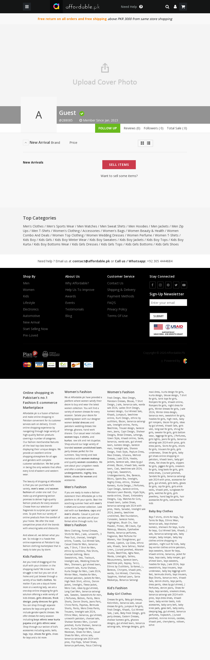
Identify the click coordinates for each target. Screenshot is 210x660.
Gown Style (113, 438)
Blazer (122, 421)
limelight (77, 584)
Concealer (112, 519)
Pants (89, 598)
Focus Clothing (93, 645)
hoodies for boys (157, 564)
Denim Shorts (80, 601)
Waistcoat (69, 631)
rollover (180, 621)
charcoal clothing (73, 554)
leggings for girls (164, 435)
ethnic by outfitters (75, 550)
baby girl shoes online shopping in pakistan (166, 456)
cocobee (180, 618)
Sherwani (76, 564)
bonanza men (156, 415)
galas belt (166, 608)
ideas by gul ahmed (87, 588)
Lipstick (120, 542)
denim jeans (166, 587)
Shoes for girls (169, 452)
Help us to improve (79, 289)
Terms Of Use (117, 315)
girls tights (154, 439)
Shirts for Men (72, 534)
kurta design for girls (172, 391)
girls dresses (43, 597)
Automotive (31, 315)
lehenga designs (130, 626)
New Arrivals (33, 162)
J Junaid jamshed (124, 549)
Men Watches (87, 226)
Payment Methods (120, 296)
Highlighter (113, 522)
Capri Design (127, 431)
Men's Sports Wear (60, 226)
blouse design (171, 395)
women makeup (90, 458)
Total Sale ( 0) (177, 128)
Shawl (126, 495)
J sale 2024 (94, 571)
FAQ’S (111, 302)
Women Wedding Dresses (105, 235)
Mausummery (114, 559)
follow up (107, 128)
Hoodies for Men (87, 574)
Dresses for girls (115, 599)
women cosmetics (87, 462)
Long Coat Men (72, 591)
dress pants (155, 584)
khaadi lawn (113, 502)
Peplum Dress (136, 451)
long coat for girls (163, 429)
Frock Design (114, 397)
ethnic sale (86, 635)
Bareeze (136, 475)
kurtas (68, 440)
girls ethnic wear (46, 623)
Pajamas (83, 604)
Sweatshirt (125, 472)
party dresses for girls (45, 601)
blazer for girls (170, 422)
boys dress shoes (164, 597)
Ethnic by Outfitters (118, 566)
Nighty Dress (114, 482)
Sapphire (112, 576)
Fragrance (112, 536)
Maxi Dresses (114, 455)
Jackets (110, 461)
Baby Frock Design (129, 613)
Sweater (74, 594)
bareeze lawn (130, 559)
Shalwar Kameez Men (76, 621)
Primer (120, 526)
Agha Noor (133, 552)
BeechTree (121, 552)
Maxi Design (128, 397)
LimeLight (121, 556)
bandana (84, 510)
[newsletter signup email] (168, 302)
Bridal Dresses (124, 434)
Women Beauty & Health (146, 231)
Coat (116, 468)
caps (93, 510)
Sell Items (119, 164)
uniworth (93, 534)
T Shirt (73, 547)
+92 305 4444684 (159, 261)
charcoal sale (92, 618)
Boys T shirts (155, 517)
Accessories (91, 231)
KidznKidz (112, 602)
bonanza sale (130, 404)
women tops (72, 436)
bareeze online (130, 488)
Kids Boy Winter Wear (71, 240)
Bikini (110, 478)
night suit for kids (169, 544)
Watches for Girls (132, 499)
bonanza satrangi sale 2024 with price (167, 441)
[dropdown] (175, 7)
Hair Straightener (126, 539)
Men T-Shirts (40, 231)
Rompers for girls (157, 402)
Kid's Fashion (117, 588)
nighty (87, 472)
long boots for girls (167, 469)
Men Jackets (160, 226)
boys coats (160, 557)
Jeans (116, 431)
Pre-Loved (30, 335)
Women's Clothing (66, 231)
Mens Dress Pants (90, 608)
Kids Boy (29, 240)
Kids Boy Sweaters (103, 240)
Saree (140, 438)
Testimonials (74, 309)
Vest (80, 557)
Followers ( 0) (153, 128)
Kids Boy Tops (157, 240)
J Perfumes (70, 598)
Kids (26, 296)
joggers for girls (166, 466)
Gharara (126, 455)
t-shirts (84, 436)
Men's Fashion (76, 525)
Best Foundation (129, 515)
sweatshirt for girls (174, 415)
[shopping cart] (183, 7)
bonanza (83, 615)
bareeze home (126, 519)
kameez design (115, 411)
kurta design (155, 395)
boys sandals (161, 591)
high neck (172, 418)
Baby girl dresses (133, 599)
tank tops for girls (167, 398)
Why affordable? (77, 283)
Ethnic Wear (71, 615)
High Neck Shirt (73, 581)
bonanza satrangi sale (165, 533)
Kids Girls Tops (112, 244)
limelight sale (71, 561)
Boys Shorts (155, 577)
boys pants (175, 581)
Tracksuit (89, 557)
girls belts (173, 483)
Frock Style (121, 451)
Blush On (126, 522)
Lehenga (137, 434)
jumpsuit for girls (134, 606)
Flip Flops (76, 642)
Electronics (31, 309)
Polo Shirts (92, 550)
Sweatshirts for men (90, 594)
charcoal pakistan (74, 577)
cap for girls (164, 486)
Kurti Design (122, 418)
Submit (158, 316)
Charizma (134, 573)
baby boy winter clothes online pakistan (167, 545)
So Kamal (135, 566)
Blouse (130, 401)
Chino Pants (71, 604)
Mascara (122, 529)
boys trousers (169, 567)
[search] (167, 7)
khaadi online (128, 438)
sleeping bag (155, 611)
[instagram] (160, 285)
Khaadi (110, 414)
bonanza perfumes (74, 645)
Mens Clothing (72, 530)
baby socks (178, 608)
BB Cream (130, 526)
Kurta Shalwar (88, 567)
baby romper (164, 537)
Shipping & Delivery (121, 289)
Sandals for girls (157, 476)
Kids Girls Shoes (167, 244)
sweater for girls (163, 432)
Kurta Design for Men (76, 571)
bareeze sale (122, 461)
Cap (119, 499)
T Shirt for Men (87, 547)
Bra (128, 475)
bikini (68, 476)
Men (26, 283)
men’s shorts (72, 514)
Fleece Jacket (90, 584)
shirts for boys (170, 517)
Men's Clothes (33, 226)
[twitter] (176, 285)
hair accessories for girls (166, 498)
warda (110, 573)
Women (28, 289)
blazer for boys (172, 550)
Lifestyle (29, 302)
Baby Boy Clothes (161, 511)
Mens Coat (70, 588)
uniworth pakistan (74, 618)
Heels (117, 509)
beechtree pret (114, 563)
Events (70, 302)
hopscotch (165, 614)
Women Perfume (139, 235)
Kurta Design (124, 485)
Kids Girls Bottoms (139, 244)
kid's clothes (44, 579)
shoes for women (82, 476)
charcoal (81, 537)
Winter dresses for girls (166, 408)
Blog (68, 315)
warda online (114, 495)
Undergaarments (116, 475)
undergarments (74, 472)
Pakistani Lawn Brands (119, 492)
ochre (151, 624)
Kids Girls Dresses (85, 244)
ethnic (86, 581)
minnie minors (167, 618)
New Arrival (31, 322)
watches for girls (163, 493)
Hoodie (133, 458)
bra (94, 472)
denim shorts (162, 581)
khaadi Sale (131, 465)
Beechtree (112, 428)
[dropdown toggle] (132, 7)
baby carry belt (168, 604)
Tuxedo (76, 540)
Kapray (127, 563)
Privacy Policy (117, 309)
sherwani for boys (168, 527)
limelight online (121, 424)
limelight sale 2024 (85, 611)
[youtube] (184, 285)
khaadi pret (135, 569)
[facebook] (153, 285)
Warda (110, 556)
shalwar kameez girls (118, 619)
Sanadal (125, 509)
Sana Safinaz (129, 546)
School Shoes (89, 642)
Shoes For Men (83, 631)
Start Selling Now (35, 328)
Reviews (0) (132, 128)
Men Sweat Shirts (112, 226)
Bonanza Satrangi (128, 579)
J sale (84, 534)
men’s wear (37, 488)
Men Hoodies (138, 226)
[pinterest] (168, 285)
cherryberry (169, 621)
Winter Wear (71, 574)
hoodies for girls (157, 418)
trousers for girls (166, 449)
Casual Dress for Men (76, 544)
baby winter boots (165, 601)
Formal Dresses (89, 530)
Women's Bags (114, 231)
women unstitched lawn (88, 447)
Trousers (69, 611)
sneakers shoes (177, 591)
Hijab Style (138, 492)
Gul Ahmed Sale (90, 540)
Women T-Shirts (167, 235)
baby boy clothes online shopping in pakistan (165, 541)
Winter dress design (166, 412)
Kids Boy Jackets (132, 240)
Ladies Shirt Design (129, 407)
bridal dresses (81, 422)
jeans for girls (168, 439)
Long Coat (112, 472)
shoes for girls (42, 633)
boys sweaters (156, 550)
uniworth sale (72, 567)
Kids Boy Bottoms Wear (51, 244)
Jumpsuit (121, 414)
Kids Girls (45, 240)
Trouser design (126, 428)
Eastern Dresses (130, 616)
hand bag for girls (169, 496)
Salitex (131, 556)
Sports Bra (120, 478)
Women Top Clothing (67, 235)
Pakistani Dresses (116, 401)
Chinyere (122, 569)
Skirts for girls (169, 445)
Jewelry (118, 512)
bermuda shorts (162, 574)
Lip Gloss (130, 542)
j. (142, 566)
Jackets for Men (92, 577)
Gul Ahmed (121, 573)
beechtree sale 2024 (131, 468)
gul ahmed (95, 615)
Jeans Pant (95, 601)
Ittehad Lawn (125, 576)
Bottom (81, 598)
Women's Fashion (120, 392)
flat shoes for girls (165, 462)
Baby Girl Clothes (119, 594)
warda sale (123, 441)
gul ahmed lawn (91, 564)
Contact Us (115, 283)
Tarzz (136, 563)
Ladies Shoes (128, 502)
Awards (70, 296)
